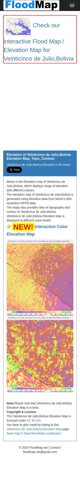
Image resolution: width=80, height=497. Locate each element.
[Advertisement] (40, 108)
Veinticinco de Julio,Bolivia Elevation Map (34, 429)
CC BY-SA (34, 420)
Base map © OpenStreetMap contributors (34, 433)
